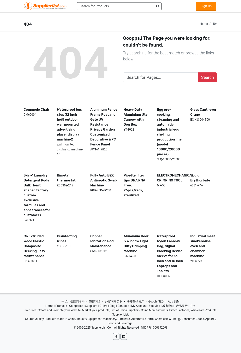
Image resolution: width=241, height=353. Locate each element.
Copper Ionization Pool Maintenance (102, 241)
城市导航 (168, 305)
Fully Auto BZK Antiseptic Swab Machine (103, 180)
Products (61, 305)
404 (214, 24)
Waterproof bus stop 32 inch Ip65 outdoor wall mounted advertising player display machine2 (69, 124)
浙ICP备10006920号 (154, 327)
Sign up (206, 6)
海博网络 (95, 301)
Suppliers (91, 305)
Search (207, 77)
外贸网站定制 (113, 301)
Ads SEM (174, 301)
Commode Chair (36, 110)
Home (204, 24)
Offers (103, 305)
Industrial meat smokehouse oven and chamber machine (202, 246)
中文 (193, 305)
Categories (76, 305)
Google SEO (156, 301)
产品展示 (182, 305)
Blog (112, 305)
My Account (139, 305)
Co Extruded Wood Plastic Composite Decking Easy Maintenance (34, 246)
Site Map (154, 305)
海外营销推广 (135, 301)
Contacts (123, 305)
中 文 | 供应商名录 (73, 301)
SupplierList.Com (102, 327)
